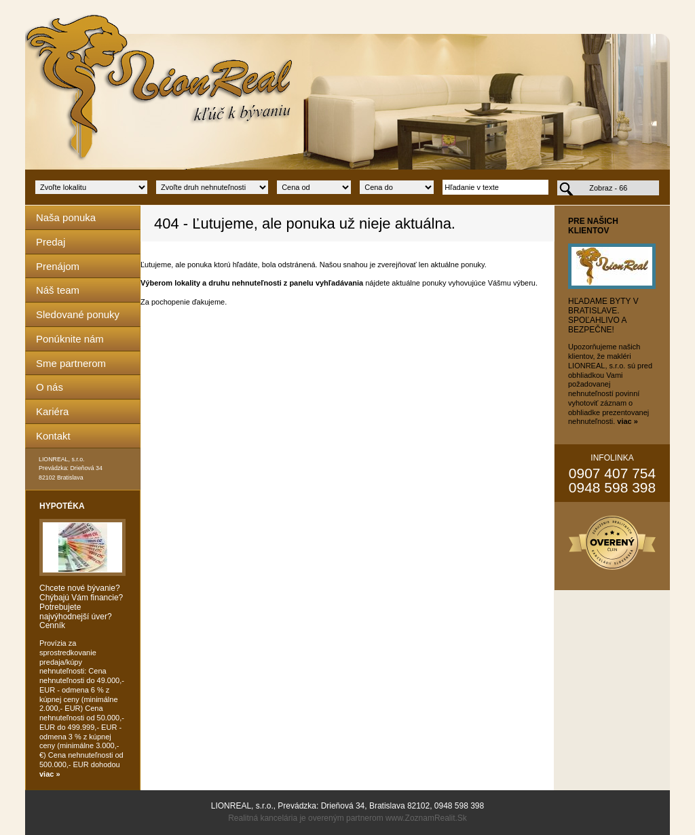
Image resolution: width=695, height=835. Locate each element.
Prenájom (57, 266)
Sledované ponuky (77, 314)
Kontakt (53, 436)
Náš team (57, 290)
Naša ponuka (66, 217)
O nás (49, 387)
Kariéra (52, 411)
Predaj (50, 242)
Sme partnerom (71, 363)
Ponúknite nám (70, 339)
